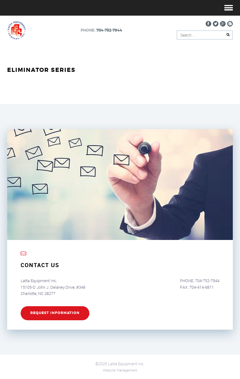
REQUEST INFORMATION (55, 313)
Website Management (120, 370)
